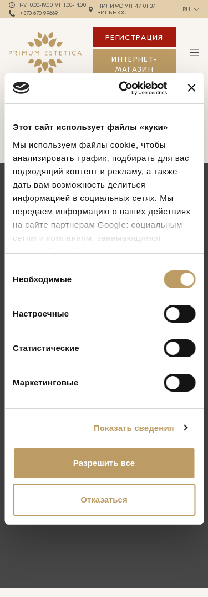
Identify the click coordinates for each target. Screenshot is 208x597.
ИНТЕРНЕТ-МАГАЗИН (134, 64)
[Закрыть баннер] (191, 88)
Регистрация (134, 37)
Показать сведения (134, 428)
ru (186, 9)
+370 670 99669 (38, 13)
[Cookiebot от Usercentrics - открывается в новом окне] (124, 88)
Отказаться (103, 499)
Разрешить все (104, 463)
